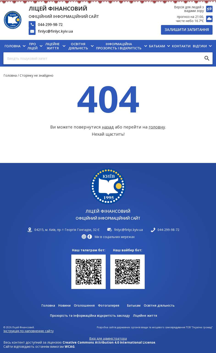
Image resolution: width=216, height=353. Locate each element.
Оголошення (83, 306)
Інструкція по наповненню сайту (28, 331)
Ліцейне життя (146, 316)
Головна (10, 76)
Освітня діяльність (160, 306)
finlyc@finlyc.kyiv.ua (55, 31)
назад (108, 127)
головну (157, 127)
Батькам (134, 306)
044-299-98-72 (50, 24)
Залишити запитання (187, 29)
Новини (64, 306)
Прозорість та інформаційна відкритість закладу (89, 316)
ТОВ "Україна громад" (199, 327)
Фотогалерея (108, 306)
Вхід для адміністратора (108, 338)
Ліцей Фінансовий (58, 8)
